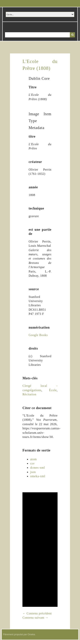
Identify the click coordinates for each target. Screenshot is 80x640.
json (33, 472)
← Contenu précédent (37, 613)
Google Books (38, 335)
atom (33, 459)
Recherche (72, 34)
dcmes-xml (37, 467)
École (53, 390)
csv (32, 463)
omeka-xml (37, 476)
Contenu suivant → (35, 617)
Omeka (31, 634)
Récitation (29, 394)
